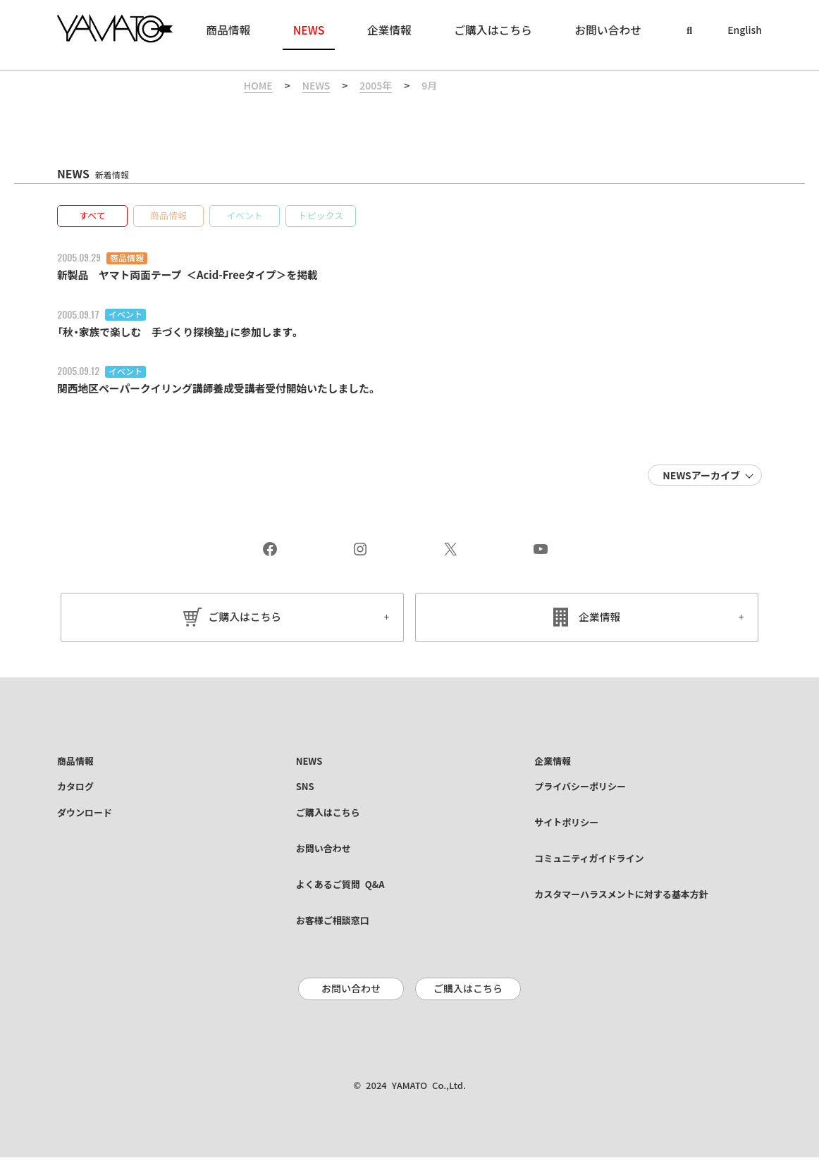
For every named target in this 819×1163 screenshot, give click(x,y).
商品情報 (127, 258)
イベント (125, 316)
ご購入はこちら (245, 618)
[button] (92, 216)
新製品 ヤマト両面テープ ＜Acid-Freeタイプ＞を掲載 (196, 275)
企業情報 (599, 618)
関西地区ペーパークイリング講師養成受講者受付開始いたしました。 (228, 389)
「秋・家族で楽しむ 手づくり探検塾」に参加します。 (188, 332)
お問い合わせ (351, 994)
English (744, 30)
